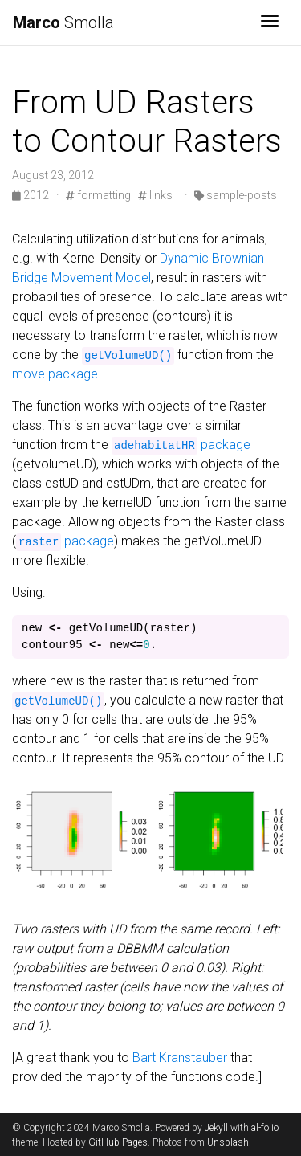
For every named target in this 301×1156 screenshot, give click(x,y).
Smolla (63, 22)
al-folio (265, 1128)
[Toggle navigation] (269, 22)
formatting (98, 195)
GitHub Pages (118, 1142)
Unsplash (228, 1142)
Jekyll (216, 1128)
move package (55, 374)
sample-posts (235, 195)
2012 (31, 195)
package (181, 444)
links (155, 195)
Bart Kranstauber (179, 1057)
